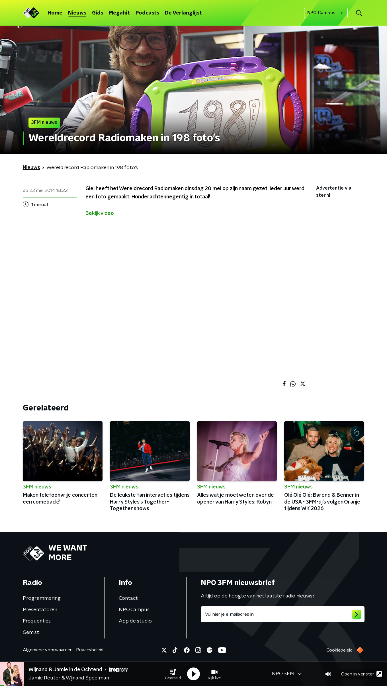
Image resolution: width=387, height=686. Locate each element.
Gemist (31, 632)
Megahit (119, 13)
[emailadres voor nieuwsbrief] (283, 614)
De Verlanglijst (183, 13)
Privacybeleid (89, 650)
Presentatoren (40, 609)
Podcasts (147, 13)
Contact (128, 598)
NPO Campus (326, 13)
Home (55, 13)
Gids (97, 13)
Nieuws (77, 13)
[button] (173, 674)
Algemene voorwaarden (48, 650)
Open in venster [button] (361, 674)
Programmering (42, 598)
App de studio (135, 621)
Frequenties (37, 621)
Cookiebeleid (339, 650)
